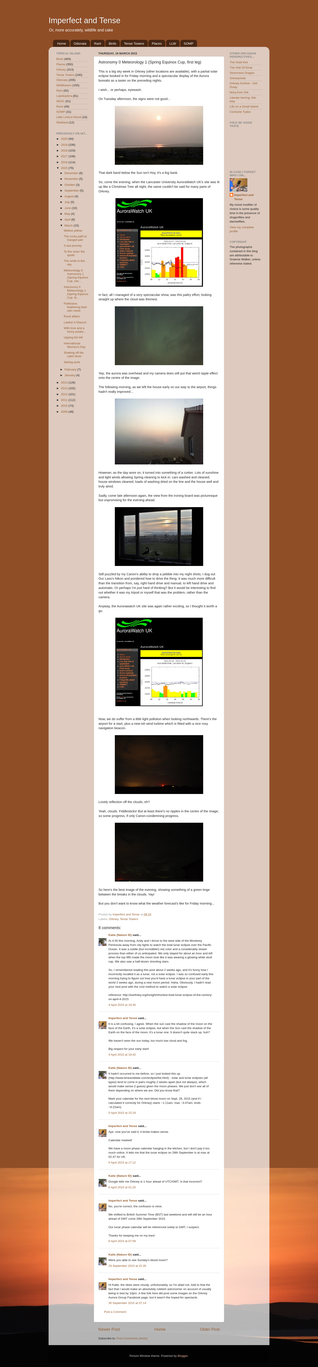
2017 (64, 156)
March (69, 225)
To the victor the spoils (74, 253)
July (67, 202)
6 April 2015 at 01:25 (122, 1187)
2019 (64, 144)
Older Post (210, 1329)
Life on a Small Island (244, 106)
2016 (64, 162)
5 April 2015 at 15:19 (122, 1112)
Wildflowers (64, 85)
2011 (64, 400)
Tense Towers (134, 43)
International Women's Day (74, 345)
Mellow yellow (73, 230)
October (70, 184)
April (67, 219)
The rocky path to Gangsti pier (75, 238)
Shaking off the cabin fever (74, 354)
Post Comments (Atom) (132, 1338)
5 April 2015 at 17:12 (122, 1162)
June (68, 208)
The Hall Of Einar (241, 67)
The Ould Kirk (239, 62)
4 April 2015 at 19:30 (122, 1005)
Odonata (80, 43)
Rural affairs (72, 316)
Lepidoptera (64, 96)
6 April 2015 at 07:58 (122, 1241)
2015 (64, 168)
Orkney (113, 919)
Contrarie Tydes (240, 111)
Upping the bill (73, 337)
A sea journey (73, 245)
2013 (64, 388)
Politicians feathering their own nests (75, 307)
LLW (172, 43)
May (67, 213)
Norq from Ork (239, 92)
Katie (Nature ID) (120, 935)
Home (61, 43)
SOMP (188, 43)
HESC (60, 101)
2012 (64, 394)
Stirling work (72, 362)
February (70, 369)
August (69, 196)
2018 (64, 150)
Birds (112, 43)
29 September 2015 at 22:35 (127, 1265)
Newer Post (109, 1329)
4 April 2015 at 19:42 (122, 1054)
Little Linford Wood (68, 117)
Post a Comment (115, 1311)
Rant (97, 43)
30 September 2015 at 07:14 (127, 1303)
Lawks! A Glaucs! (75, 322)
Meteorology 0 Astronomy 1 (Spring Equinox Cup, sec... (76, 276)
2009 (64, 411)
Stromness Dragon (242, 73)
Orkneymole (238, 78)
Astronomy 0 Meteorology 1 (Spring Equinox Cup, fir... (76, 292)
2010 (64, 405)
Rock (59, 106)
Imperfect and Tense (85, 20)
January (70, 375)
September (72, 190)
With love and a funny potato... (75, 329)
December (71, 173)
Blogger (183, 1355)
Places (157, 43)
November (71, 178)
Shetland (62, 122)
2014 (64, 382)
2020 (64, 138)
